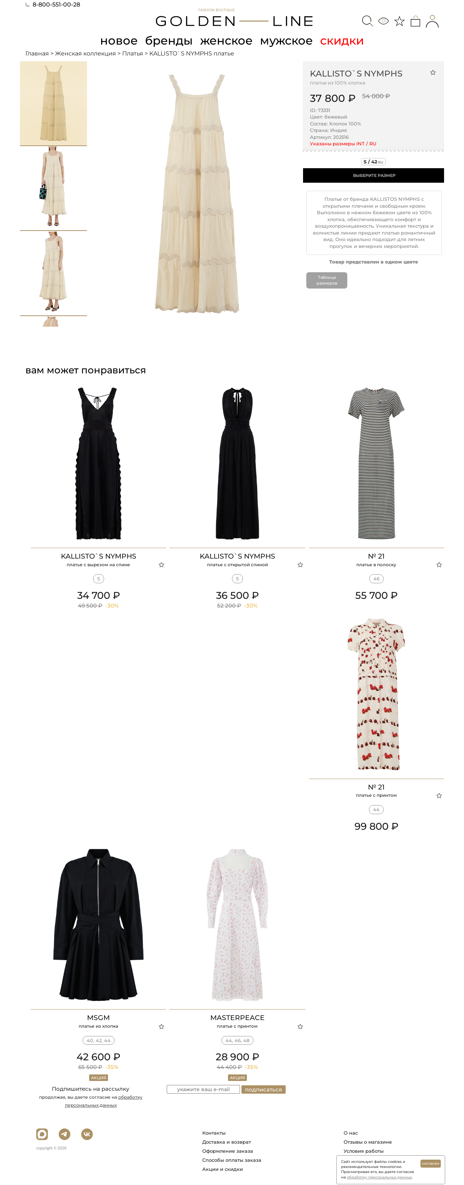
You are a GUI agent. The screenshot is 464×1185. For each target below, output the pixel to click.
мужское (286, 40)
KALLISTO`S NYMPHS (356, 74)
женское (226, 40)
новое (119, 40)
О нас (351, 1133)
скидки (342, 40)
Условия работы (364, 1151)
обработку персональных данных (379, 1177)
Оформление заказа (227, 1151)
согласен (430, 1163)
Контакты (213, 1133)
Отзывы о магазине (368, 1142)
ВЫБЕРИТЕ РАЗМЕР (374, 175)
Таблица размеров (326, 280)
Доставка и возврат (226, 1142)
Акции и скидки (222, 1169)
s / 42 (373, 162)
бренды (169, 40)
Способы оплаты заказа (231, 1160)
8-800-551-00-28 (52, 4)
